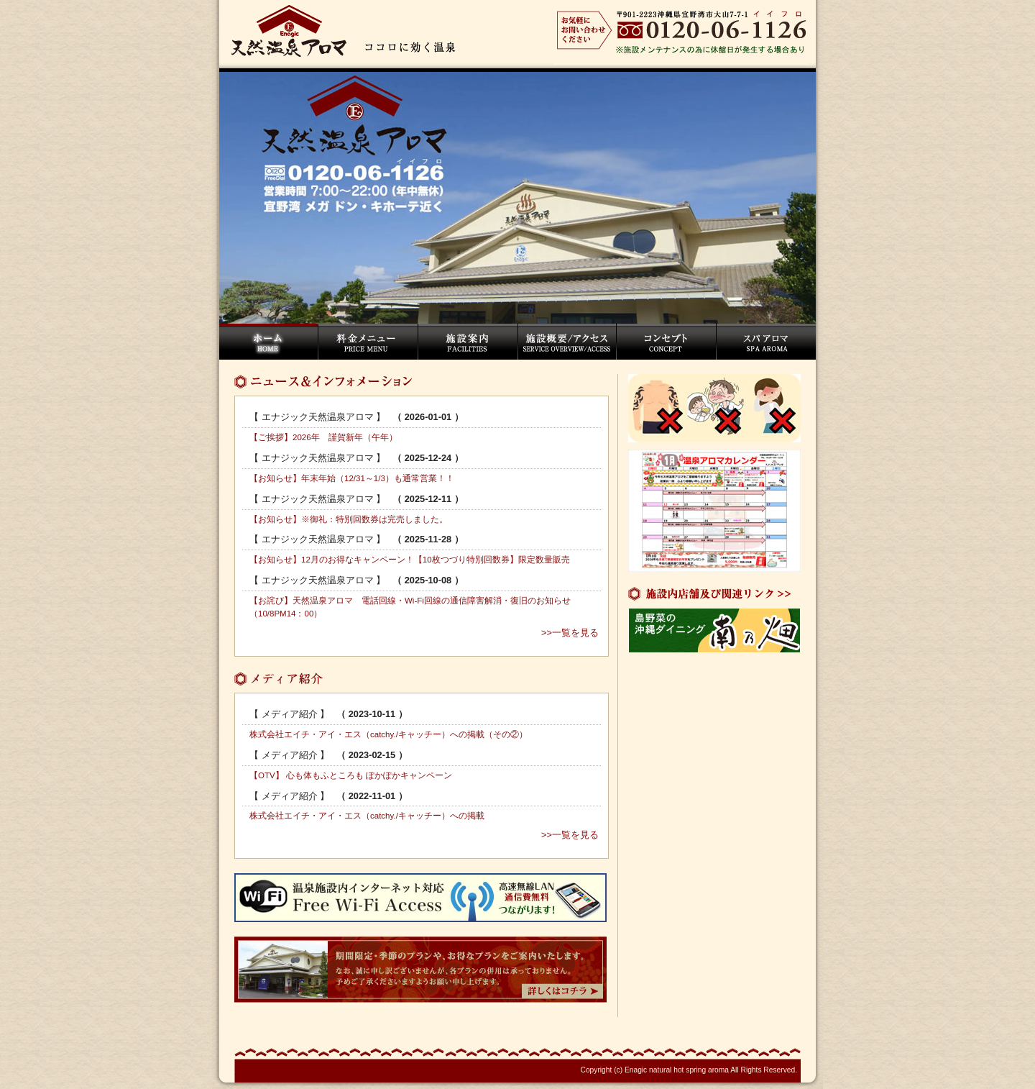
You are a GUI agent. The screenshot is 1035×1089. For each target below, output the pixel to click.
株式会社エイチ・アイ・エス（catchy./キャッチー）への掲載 (366, 815)
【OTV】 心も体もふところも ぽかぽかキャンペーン (350, 775)
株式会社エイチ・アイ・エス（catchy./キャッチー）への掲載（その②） (388, 734)
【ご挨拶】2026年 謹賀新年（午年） (323, 437)
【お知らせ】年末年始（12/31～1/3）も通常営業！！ (351, 478)
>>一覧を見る (570, 632)
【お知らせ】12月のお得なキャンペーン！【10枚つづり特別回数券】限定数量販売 (409, 559)
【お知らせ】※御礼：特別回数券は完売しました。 (348, 519)
